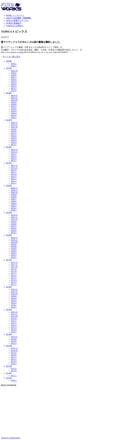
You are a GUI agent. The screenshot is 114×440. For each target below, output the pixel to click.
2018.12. (14, 238)
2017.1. (14, 285)
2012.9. (14, 369)
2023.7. (14, 134)
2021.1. (14, 183)
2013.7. (14, 357)
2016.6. (14, 298)
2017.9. (14, 269)
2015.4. (14, 325)
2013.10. (14, 350)
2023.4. (14, 140)
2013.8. (14, 355)
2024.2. (14, 115)
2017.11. (14, 265)
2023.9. (14, 129)
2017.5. (14, 278)
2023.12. (14, 122)
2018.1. (14, 258)
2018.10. (14, 242)
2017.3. (14, 282)
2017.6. (14, 276)
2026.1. (14, 66)
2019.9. (14, 222)
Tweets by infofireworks (10, 438)
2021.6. (14, 174)
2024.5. (14, 111)
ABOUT (18, 18)
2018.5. (14, 251)
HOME (15, 15)
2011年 (9, 373)
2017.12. (14, 262)
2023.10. (14, 127)
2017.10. (14, 267)
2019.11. (14, 217)
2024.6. (14, 109)
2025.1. (14, 91)
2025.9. (14, 73)
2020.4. (14, 203)
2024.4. (14, 113)
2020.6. (14, 201)
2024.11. (14, 98)
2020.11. (14, 190)
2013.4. (14, 362)
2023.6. (14, 136)
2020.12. (14, 188)
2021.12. (14, 165)
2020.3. (14, 206)
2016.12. (14, 289)
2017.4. (14, 280)
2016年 (9, 287)
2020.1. (14, 210)
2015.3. (14, 327)
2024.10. (14, 100)
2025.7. (14, 77)
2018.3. (14, 255)
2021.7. (14, 172)
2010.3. (14, 380)
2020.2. (14, 208)
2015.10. (14, 316)
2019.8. (14, 224)
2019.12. (14, 215)
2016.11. (14, 292)
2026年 (9, 61)
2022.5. (14, 154)
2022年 (9, 147)
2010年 (9, 378)
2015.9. (14, 319)
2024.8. (14, 104)
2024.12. (14, 95)
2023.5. (14, 138)
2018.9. (14, 244)
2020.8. (14, 197)
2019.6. (14, 228)
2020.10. (14, 192)
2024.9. (14, 102)
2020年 (9, 185)
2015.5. (14, 323)
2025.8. (14, 75)
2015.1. (14, 332)
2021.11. (14, 168)
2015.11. (14, 314)
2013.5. (14, 359)
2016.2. (14, 305)
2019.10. (14, 219)
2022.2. (14, 158)
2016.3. (14, 303)
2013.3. (14, 364)
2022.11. (14, 152)
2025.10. (14, 71)
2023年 (9, 120)
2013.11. (14, 348)
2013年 (9, 346)
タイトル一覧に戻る (11, 57)
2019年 (9, 212)
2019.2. (14, 233)
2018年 (9, 235)
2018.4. (14, 253)
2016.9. (14, 296)
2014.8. (14, 339)
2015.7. (14, 321)
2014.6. (14, 341)
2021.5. (14, 176)
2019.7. (14, 226)
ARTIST (17, 20)
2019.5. (14, 231)
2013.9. (14, 353)
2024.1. (14, 118)
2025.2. (14, 88)
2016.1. (14, 307)
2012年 (9, 366)
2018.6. (14, 249)
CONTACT (14, 26)
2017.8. (14, 271)
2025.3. (14, 86)
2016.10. (14, 294)
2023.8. (14, 131)
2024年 (9, 93)
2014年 (9, 334)
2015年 (9, 309)
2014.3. (14, 343)
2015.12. (14, 312)
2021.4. (14, 179)
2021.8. (14, 170)
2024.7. (14, 106)
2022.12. (14, 149)
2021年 (9, 163)
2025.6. (14, 79)
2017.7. (14, 273)
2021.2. (14, 181)
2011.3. (14, 376)
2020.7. (14, 199)
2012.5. (14, 371)
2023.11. (14, 125)
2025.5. (14, 82)
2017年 (9, 260)
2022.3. (14, 156)
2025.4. (14, 84)
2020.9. (14, 195)
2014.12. (14, 337)
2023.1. (14, 145)
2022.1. (14, 161)
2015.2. (14, 330)
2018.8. (14, 246)
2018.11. (14, 240)
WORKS (13, 23)
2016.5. (14, 300)
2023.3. (14, 142)
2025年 (9, 68)
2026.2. (14, 64)
